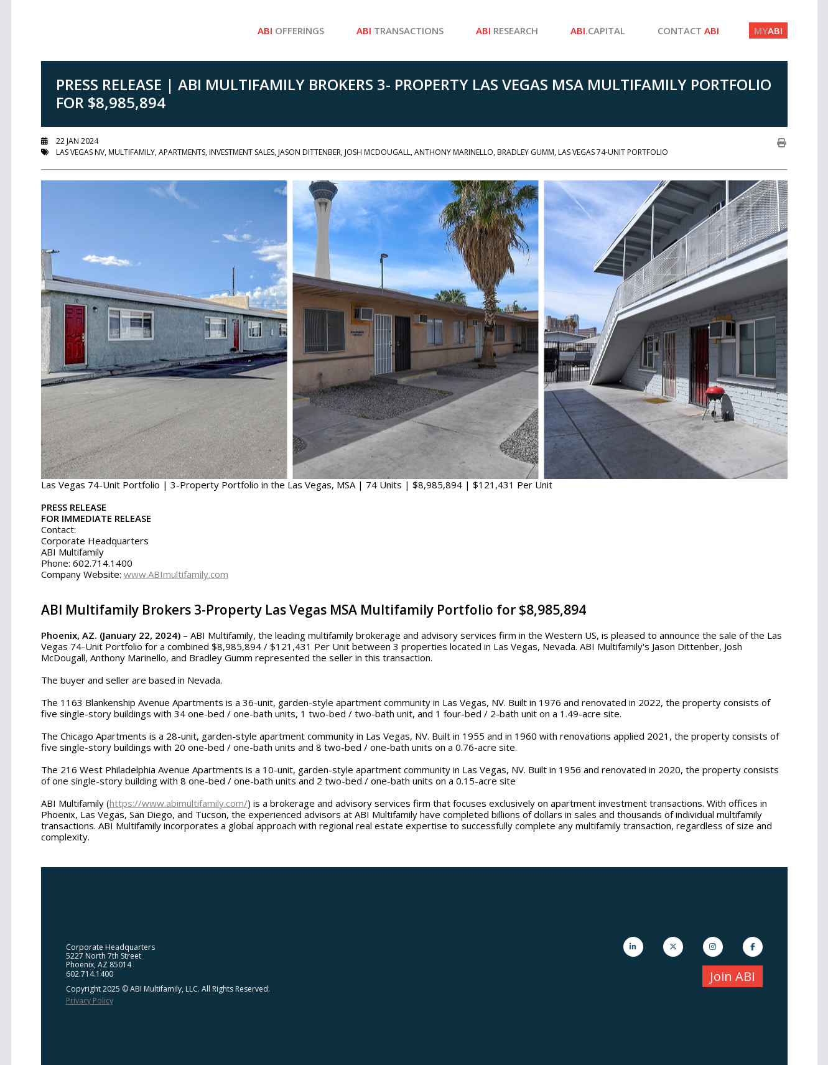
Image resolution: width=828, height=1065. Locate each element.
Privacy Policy (89, 1000)
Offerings (291, 30)
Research (507, 30)
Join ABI (732, 976)
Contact (688, 30)
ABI (768, 30)
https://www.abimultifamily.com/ (178, 803)
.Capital (597, 30)
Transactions (400, 30)
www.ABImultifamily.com (176, 574)
